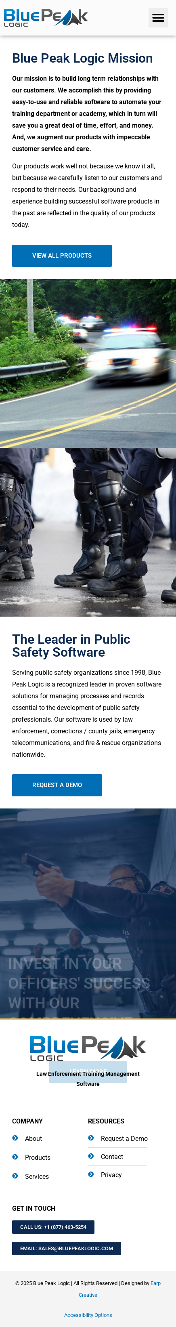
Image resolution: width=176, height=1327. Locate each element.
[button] (158, 17)
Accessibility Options (88, 1315)
